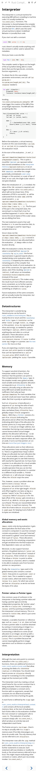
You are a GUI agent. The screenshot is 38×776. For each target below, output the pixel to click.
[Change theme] (5, 2)
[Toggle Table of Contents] (2, 2)
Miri (13, 29)
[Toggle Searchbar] (9, 2)
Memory (7, 366)
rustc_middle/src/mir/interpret (14, 315)
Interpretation (10, 654)
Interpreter (11, 9)
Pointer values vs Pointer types (17, 593)
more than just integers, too (19, 443)
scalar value (25, 174)
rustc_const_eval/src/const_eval (14, 666)
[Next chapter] (31, 768)
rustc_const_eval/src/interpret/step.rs (18, 743)
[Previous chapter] (6, 768)
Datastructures (11, 306)
